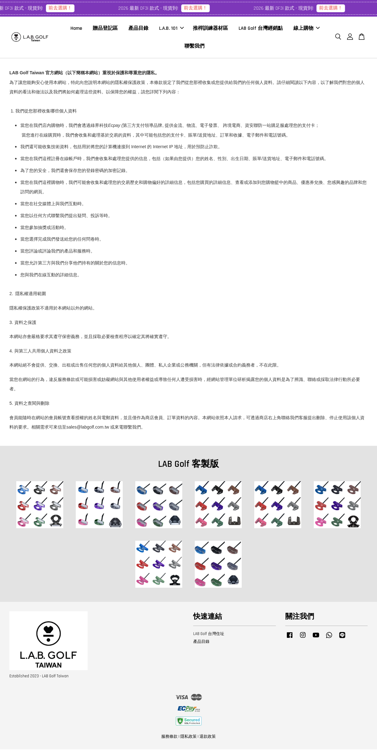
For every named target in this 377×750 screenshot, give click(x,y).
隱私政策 (188, 737)
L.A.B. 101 (171, 28)
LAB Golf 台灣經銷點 (261, 28)
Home (76, 28)
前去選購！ (62, 8)
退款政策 (207, 737)
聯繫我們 (194, 46)
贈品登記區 (105, 28)
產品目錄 (138, 28)
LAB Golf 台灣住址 (208, 634)
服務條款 (169, 737)
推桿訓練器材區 (210, 28)
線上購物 (306, 28)
